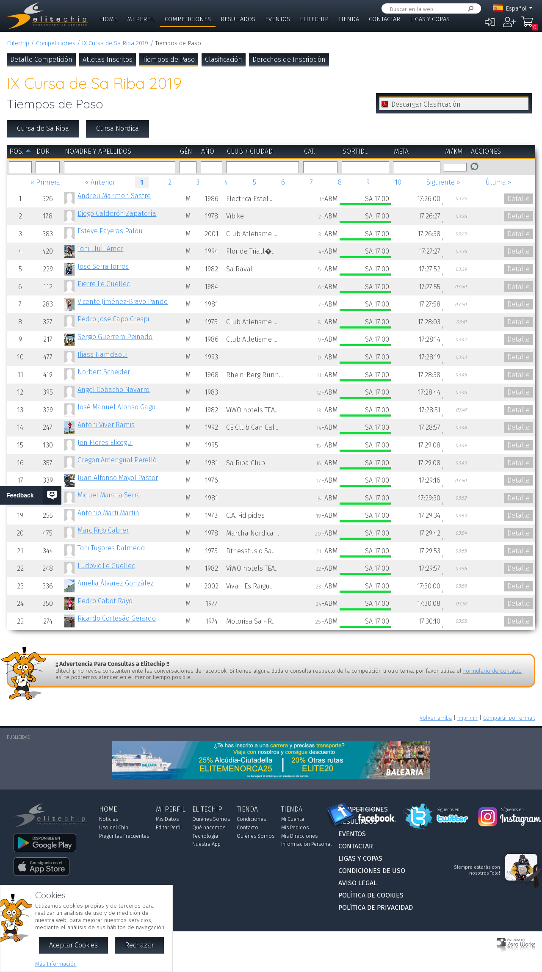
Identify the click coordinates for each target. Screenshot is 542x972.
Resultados (238, 19)
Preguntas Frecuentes (124, 836)
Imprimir (467, 718)
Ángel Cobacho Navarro (113, 390)
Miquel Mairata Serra (108, 495)
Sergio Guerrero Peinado (114, 337)
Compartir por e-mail (509, 718)
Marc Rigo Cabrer (103, 530)
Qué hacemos (208, 828)
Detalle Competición (41, 59)
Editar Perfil (169, 828)
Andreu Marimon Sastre (114, 196)
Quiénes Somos (211, 819)
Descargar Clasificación (426, 104)
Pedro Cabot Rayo (105, 601)
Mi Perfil (141, 19)
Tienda (348, 19)
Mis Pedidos (295, 828)
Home (108, 19)
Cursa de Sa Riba (43, 128)
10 (398, 182)
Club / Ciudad (250, 151)
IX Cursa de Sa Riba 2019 (115, 43)
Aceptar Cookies (73, 945)
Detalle (518, 199)
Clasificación (223, 59)
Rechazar (139, 945)
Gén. (187, 151)
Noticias (108, 819)
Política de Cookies (371, 895)
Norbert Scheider (103, 372)
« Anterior (100, 182)
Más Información (56, 963)
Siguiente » (443, 182)
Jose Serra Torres (103, 266)
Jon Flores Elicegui (105, 443)
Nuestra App (206, 844)
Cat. (309, 151)
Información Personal (306, 844)
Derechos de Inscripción (289, 59)
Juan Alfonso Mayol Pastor (117, 478)
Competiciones (188, 19)
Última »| (499, 182)
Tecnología (205, 836)
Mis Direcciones (299, 836)
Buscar (469, 9)
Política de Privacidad (375, 907)
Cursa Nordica (117, 128)
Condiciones (251, 819)
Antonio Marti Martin (108, 513)
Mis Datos (167, 819)
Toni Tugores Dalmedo (111, 548)
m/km (453, 151)
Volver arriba (436, 718)
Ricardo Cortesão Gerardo (116, 618)
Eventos (277, 19)
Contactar (384, 19)
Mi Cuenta (292, 819)
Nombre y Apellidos (98, 151)
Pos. (16, 151)
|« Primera (44, 182)
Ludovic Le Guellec (106, 566)
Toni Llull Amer (100, 249)
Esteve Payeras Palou (110, 231)
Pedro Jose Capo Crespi (113, 319)
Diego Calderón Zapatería (116, 214)
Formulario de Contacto (492, 671)
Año (207, 151)
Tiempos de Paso (169, 59)
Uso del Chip (113, 828)
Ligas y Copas (430, 19)
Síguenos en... (370, 809)
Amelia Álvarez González (115, 583)
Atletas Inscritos (108, 59)
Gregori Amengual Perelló (117, 460)
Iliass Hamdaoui (102, 355)
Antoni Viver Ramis (106, 425)
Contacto (247, 828)
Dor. (43, 151)
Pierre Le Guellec (103, 284)
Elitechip (314, 19)
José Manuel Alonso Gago (116, 407)
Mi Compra (529, 25)
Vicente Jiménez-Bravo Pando (122, 302)
